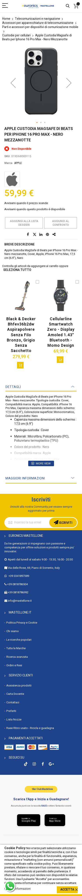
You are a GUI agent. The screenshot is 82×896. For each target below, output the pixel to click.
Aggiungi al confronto (60, 223)
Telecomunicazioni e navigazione (37, 18)
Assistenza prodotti (18, 685)
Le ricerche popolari (18, 640)
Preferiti (11, 711)
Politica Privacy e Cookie (21, 622)
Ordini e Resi (14, 665)
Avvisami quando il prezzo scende (26, 203)
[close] (76, 889)
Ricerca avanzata (17, 657)
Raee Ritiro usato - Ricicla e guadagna (30, 728)
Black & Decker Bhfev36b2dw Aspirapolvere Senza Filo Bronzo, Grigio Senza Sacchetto (21, 335)
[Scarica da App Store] (55, 820)
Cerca (68, 6)
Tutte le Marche (16, 648)
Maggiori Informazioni (25, 478)
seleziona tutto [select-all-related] (17, 270)
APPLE (18, 163)
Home (6, 18)
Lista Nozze (13, 719)
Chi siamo (12, 631)
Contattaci (12, 702)
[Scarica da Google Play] (28, 820)
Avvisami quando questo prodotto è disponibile (34, 209)
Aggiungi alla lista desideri (24, 223)
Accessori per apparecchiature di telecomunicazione (37, 23)
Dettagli (13, 387)
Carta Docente (15, 694)
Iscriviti (65, 523)
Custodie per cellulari (16, 35)
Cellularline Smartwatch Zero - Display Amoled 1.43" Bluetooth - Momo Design (61, 332)
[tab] (41, 387)
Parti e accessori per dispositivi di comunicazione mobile (40, 27)
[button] (13, 82)
